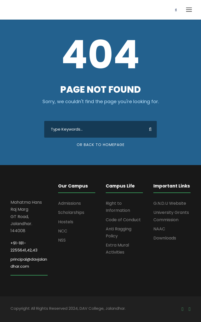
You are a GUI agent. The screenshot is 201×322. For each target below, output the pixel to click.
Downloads (164, 238)
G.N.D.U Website (169, 203)
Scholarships (71, 212)
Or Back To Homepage (101, 144)
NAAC (159, 229)
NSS (62, 240)
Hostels (65, 222)
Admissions (69, 203)
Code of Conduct (123, 220)
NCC (62, 231)
